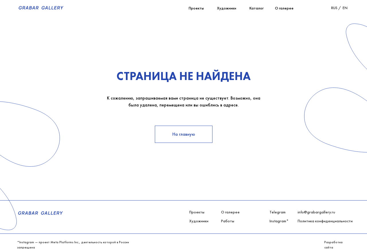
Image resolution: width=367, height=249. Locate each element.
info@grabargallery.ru (316, 212)
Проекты (196, 212)
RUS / (336, 7)
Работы (227, 220)
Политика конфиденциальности (325, 220)
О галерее (230, 212)
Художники (198, 220)
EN (345, 7)
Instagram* (279, 220)
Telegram (278, 212)
